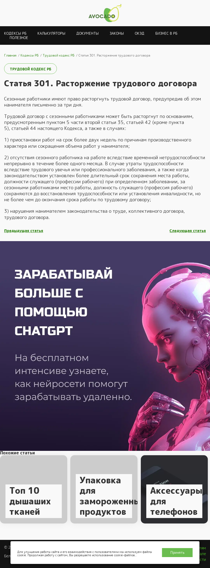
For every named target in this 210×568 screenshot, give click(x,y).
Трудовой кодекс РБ (30, 69)
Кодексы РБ (15, 33)
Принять (177, 552)
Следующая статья (188, 231)
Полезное (19, 37)
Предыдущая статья (23, 231)
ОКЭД (139, 33)
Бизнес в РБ (166, 33)
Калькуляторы (51, 33)
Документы (87, 33)
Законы (117, 33)
